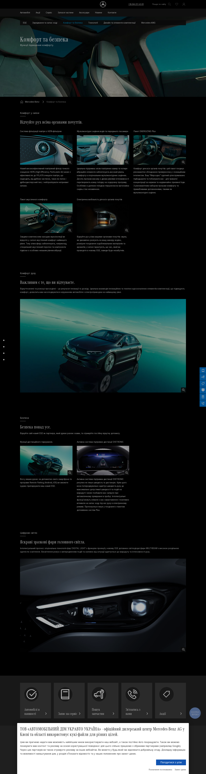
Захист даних (180, 769)
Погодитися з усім (171, 762)
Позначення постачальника (160, 769)
